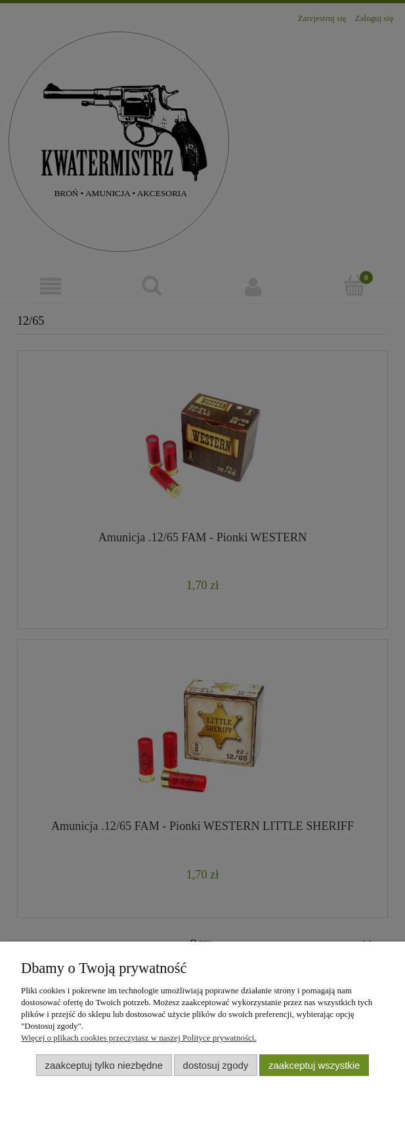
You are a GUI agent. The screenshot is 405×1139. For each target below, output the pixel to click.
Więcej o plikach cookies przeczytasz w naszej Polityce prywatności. (139, 1038)
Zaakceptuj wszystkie (314, 1065)
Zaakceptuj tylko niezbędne (104, 1065)
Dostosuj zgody (216, 1065)
